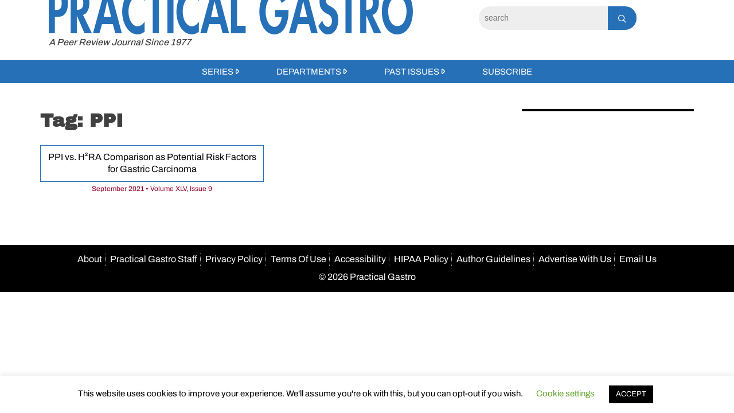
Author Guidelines (493, 259)
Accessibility (360, 259)
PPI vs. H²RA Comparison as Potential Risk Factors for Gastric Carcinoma (152, 163)
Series (217, 71)
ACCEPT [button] (631, 394)
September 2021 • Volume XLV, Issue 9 (152, 189)
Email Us (638, 259)
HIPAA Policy (421, 259)
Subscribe (507, 71)
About (89, 259)
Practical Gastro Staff (153, 259)
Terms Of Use (298, 259)
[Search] (543, 18)
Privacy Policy (234, 259)
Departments (308, 71)
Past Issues (411, 71)
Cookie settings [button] (565, 393)
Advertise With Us (574, 259)
